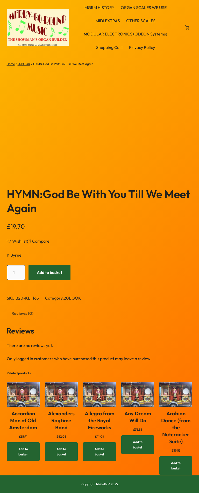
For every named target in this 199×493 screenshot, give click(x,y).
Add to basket (49, 272)
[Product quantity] (16, 272)
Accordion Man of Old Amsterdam (23, 420)
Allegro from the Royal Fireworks (99, 420)
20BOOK (24, 64)
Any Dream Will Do (137, 417)
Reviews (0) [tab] (22, 313)
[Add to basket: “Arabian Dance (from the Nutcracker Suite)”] (175, 465)
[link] (187, 27)
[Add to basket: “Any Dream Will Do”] (137, 444)
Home (11, 64)
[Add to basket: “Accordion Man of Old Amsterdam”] (23, 451)
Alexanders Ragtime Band (61, 420)
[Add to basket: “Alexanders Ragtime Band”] (61, 451)
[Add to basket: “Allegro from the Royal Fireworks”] (99, 451)
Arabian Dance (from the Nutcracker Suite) (175, 427)
